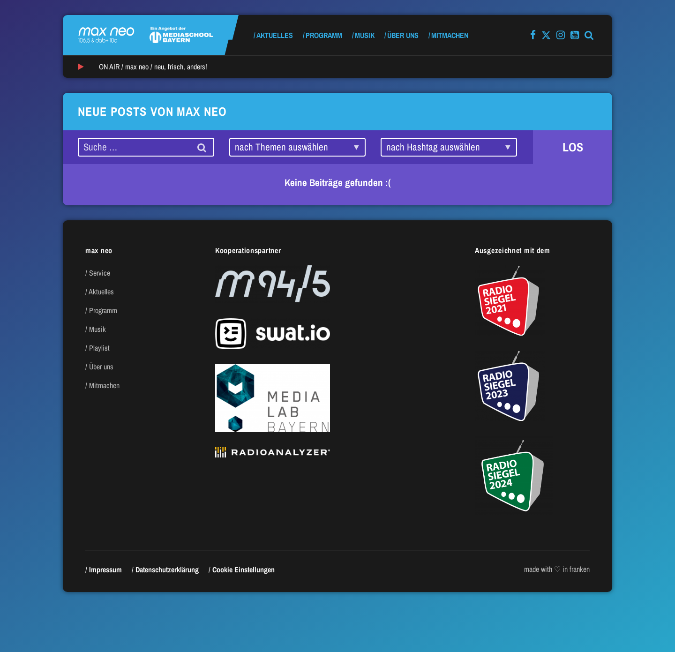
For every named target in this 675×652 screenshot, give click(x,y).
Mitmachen (449, 35)
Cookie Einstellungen (243, 569)
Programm (324, 35)
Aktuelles (274, 35)
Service (99, 273)
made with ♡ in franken (557, 569)
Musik (365, 35)
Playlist (99, 348)
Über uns (403, 35)
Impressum (105, 569)
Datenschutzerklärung (167, 569)
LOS (572, 147)
